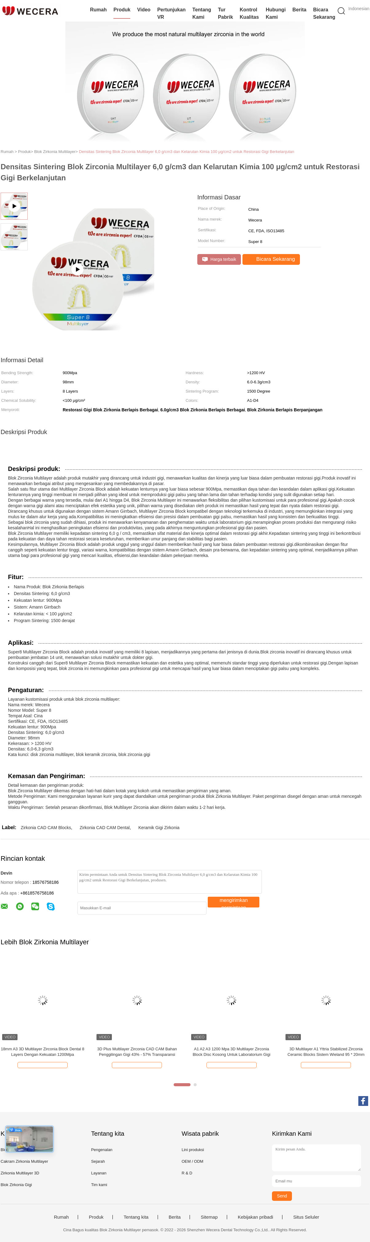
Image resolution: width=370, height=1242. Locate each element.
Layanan (98, 1173)
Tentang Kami (201, 13)
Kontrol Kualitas (249, 13)
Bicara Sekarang (324, 13)
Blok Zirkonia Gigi (16, 1184)
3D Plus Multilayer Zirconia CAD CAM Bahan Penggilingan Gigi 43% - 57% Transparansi (137, 1052)
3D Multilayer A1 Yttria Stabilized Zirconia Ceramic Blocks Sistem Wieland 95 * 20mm (326, 1052)
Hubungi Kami (276, 13)
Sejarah (98, 1161)
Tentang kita (136, 1217)
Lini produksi (193, 1149)
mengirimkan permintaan (234, 902)
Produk (121, 9)
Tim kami (99, 1184)
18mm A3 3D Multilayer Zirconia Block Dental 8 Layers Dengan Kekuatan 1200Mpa (43, 1052)
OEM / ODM (192, 1161)
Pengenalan (101, 1149)
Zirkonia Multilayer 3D (20, 1173)
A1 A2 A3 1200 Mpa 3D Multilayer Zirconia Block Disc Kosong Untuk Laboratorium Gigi (231, 1052)
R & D (187, 1173)
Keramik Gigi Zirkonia (158, 827)
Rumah (98, 9)
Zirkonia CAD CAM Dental (105, 827)
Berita (299, 9)
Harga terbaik (219, 259)
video (143, 9)
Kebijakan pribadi (255, 1217)
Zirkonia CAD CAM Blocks (46, 827)
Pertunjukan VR (171, 13)
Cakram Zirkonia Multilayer (24, 1161)
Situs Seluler (306, 1217)
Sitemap (209, 1217)
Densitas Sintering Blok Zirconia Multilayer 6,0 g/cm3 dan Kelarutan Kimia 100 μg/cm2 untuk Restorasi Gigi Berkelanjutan (186, 151)
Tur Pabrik (225, 13)
